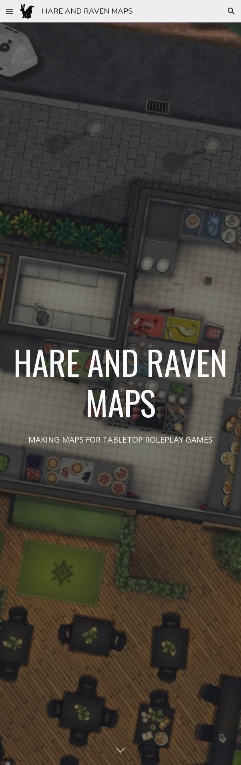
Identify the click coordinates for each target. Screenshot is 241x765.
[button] (9, 11)
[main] (120, 382)
